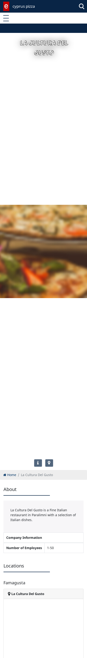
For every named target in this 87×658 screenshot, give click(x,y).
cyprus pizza (24, 6)
